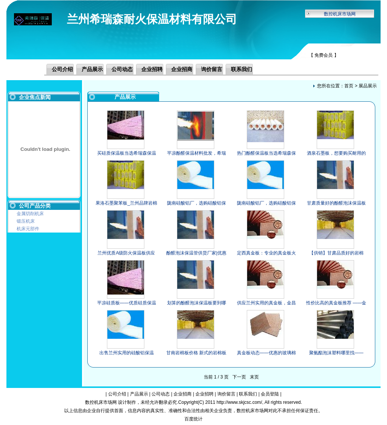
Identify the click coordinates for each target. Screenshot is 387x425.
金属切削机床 (30, 213)
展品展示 (368, 85)
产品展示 (92, 69)
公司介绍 (62, 69)
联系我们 (241, 69)
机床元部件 (28, 228)
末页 (254, 377)
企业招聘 (152, 69)
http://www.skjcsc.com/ (239, 402)
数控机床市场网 (340, 14)
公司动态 (122, 69)
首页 (348, 85)
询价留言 (211, 69)
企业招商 (181, 69)
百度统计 (193, 419)
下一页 (239, 377)
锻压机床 (26, 221)
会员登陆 (270, 394)
